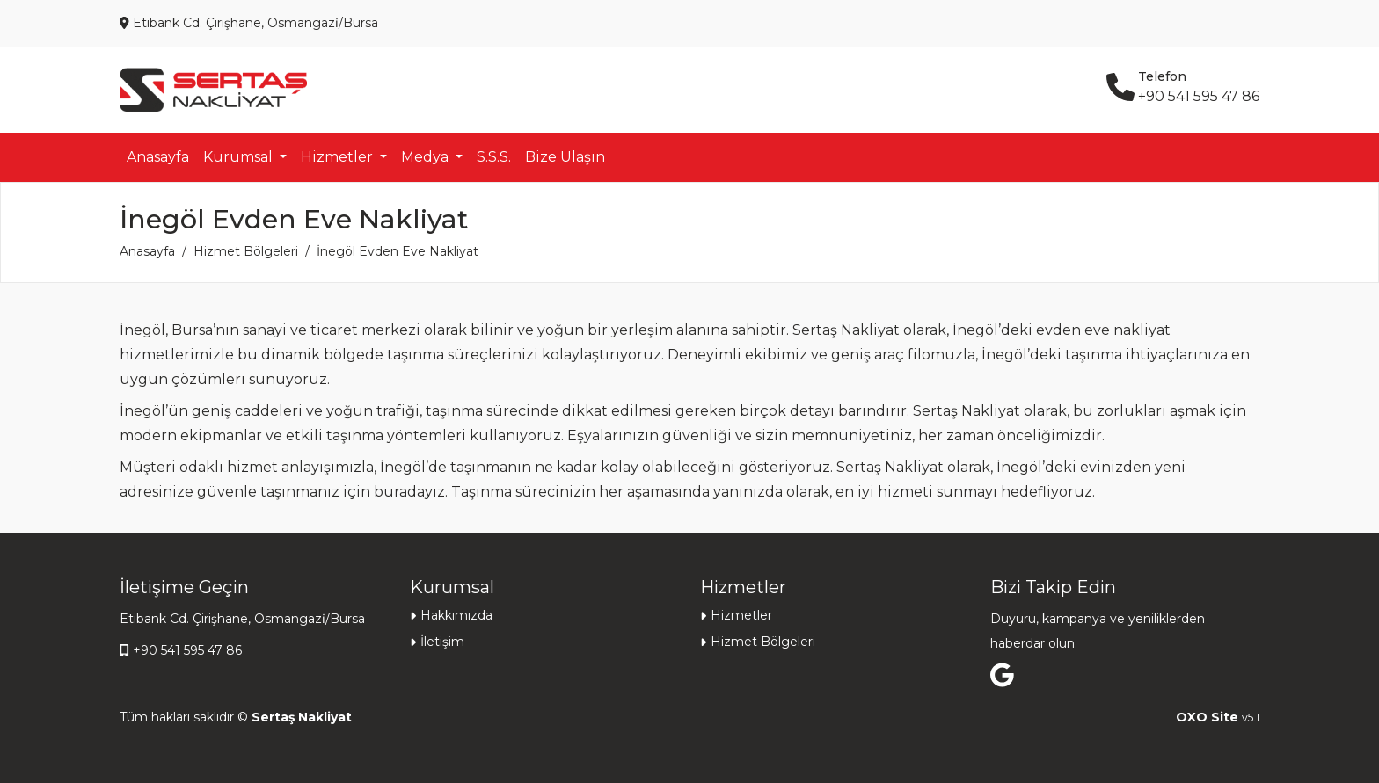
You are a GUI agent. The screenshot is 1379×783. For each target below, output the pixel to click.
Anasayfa (158, 157)
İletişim (442, 641)
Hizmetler (741, 615)
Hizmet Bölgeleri (245, 251)
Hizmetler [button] (338, 157)
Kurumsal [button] (239, 157)
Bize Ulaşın (565, 157)
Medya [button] (426, 157)
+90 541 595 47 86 (187, 650)
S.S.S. (494, 157)
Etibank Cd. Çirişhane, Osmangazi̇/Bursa (242, 619)
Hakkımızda (456, 615)
